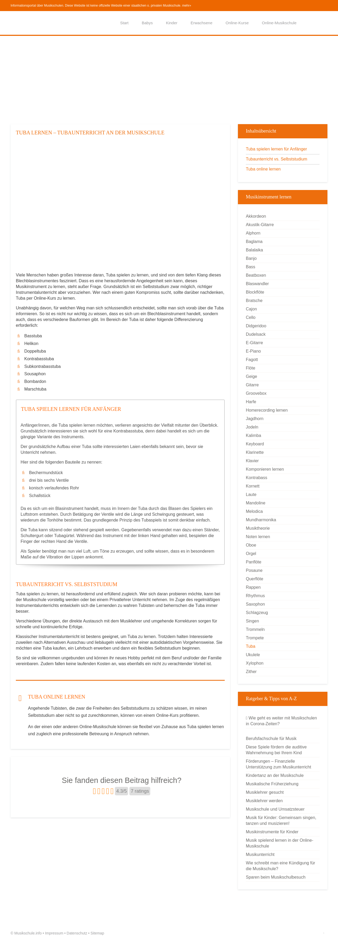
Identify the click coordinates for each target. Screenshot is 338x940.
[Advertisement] (169, 79)
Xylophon (255, 663)
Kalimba (253, 435)
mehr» (186, 5)
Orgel (251, 553)
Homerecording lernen (267, 410)
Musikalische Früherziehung (272, 784)
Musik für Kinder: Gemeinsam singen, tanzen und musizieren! (281, 820)
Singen (252, 621)
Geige (251, 376)
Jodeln (252, 427)
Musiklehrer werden (264, 800)
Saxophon (255, 604)
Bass (250, 267)
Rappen (253, 587)
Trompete (255, 638)
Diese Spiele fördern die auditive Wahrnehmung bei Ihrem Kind (276, 750)
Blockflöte (255, 292)
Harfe (251, 402)
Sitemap (97, 933)
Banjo (251, 258)
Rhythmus (255, 595)
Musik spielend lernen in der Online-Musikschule (279, 843)
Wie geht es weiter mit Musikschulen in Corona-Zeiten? (281, 721)
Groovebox (256, 393)
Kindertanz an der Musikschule (275, 775)
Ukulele (253, 654)
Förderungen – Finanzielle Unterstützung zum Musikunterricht (278, 764)
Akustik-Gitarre (260, 224)
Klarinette (255, 452)
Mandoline (255, 503)
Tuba (250, 646)
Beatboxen (256, 275)
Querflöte (254, 579)
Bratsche (254, 300)
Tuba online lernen (263, 169)
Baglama (254, 241)
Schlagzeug (257, 612)
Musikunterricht (260, 854)
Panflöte (253, 562)
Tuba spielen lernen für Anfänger (276, 149)
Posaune (254, 570)
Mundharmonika (261, 520)
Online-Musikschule (279, 23)
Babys (147, 23)
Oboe (251, 545)
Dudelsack (256, 334)
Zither (251, 671)
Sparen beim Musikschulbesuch (276, 877)
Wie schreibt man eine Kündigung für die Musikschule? (280, 866)
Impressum (54, 933)
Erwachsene (202, 23)
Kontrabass (256, 477)
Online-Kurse (237, 23)
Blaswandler (257, 283)
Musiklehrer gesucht (265, 792)
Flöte (250, 368)
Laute (251, 494)
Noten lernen (258, 536)
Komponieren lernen (265, 469)
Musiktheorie (258, 528)
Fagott (252, 359)
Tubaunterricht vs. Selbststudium (276, 159)
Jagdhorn (255, 418)
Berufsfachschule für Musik (271, 738)
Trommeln (255, 629)
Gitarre (252, 385)
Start (124, 23)
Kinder (171, 23)
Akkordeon (256, 216)
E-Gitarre (254, 342)
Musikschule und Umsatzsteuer (275, 809)
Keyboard (255, 444)
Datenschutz (77, 933)
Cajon (251, 309)
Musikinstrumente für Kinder (272, 832)
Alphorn (253, 233)
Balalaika (254, 250)
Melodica (254, 511)
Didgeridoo (256, 326)
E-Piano (253, 351)
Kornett (253, 486)
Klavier (252, 461)
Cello (250, 317)
